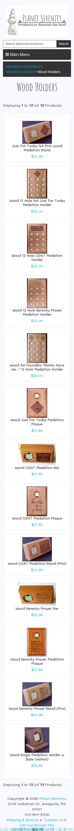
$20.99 (37, 569)
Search (63, 44)
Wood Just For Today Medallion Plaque (37, 422)
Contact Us (53, 819)
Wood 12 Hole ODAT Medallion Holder (37, 257)
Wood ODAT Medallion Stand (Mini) (37, 563)
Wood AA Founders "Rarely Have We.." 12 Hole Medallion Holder (37, 367)
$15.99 (37, 765)
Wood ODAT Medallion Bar (37, 467)
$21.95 (37, 430)
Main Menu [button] (18, 54)
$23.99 (37, 614)
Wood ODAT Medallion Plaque (37, 518)
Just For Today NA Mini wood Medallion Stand (37, 148)
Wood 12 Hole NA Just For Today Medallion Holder (37, 202)
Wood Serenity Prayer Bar (37, 608)
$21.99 (37, 669)
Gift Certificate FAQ (37, 825)
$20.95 (37, 156)
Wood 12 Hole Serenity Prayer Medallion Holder (37, 312)
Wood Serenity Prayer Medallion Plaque (37, 661)
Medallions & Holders (23, 66)
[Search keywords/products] (30, 44)
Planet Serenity (52, 798)
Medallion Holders (20, 72)
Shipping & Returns (23, 819)
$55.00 (37, 211)
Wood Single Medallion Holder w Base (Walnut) (37, 757)
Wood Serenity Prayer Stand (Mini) (37, 708)
